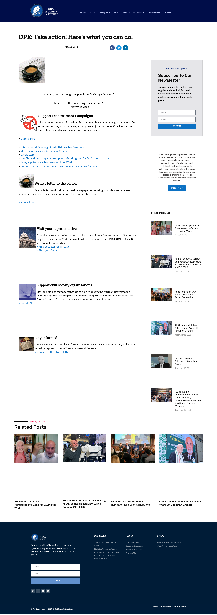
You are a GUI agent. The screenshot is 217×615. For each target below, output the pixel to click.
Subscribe (138, 13)
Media (126, 13)
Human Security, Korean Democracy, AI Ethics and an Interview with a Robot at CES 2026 (188, 263)
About (93, 13)
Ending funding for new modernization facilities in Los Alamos (58, 166)
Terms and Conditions (162, 607)
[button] (112, 47)
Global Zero (27, 155)
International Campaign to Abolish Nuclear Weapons (52, 147)
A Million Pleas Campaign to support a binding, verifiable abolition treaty (64, 158)
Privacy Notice (180, 607)
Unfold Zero (27, 139)
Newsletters (153, 13)
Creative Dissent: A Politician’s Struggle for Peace (186, 361)
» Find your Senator (48, 250)
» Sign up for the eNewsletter (52, 352)
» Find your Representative (53, 247)
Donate (167, 13)
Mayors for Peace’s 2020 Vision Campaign (45, 151)
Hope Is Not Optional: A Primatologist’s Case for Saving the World (187, 228)
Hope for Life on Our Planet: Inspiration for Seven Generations (186, 295)
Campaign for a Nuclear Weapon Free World (46, 162)
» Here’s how (26, 202)
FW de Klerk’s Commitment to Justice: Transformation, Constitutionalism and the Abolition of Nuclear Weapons (188, 399)
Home (83, 13)
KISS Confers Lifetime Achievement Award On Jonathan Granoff (187, 328)
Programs (105, 13)
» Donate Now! (27, 303)
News (116, 13)
